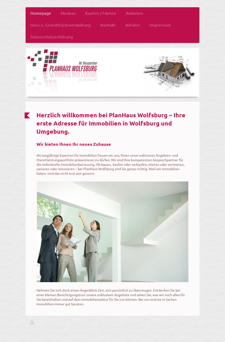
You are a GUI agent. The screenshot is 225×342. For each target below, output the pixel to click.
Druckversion (43, 323)
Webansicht (185, 327)
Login (190, 323)
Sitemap (64, 323)
